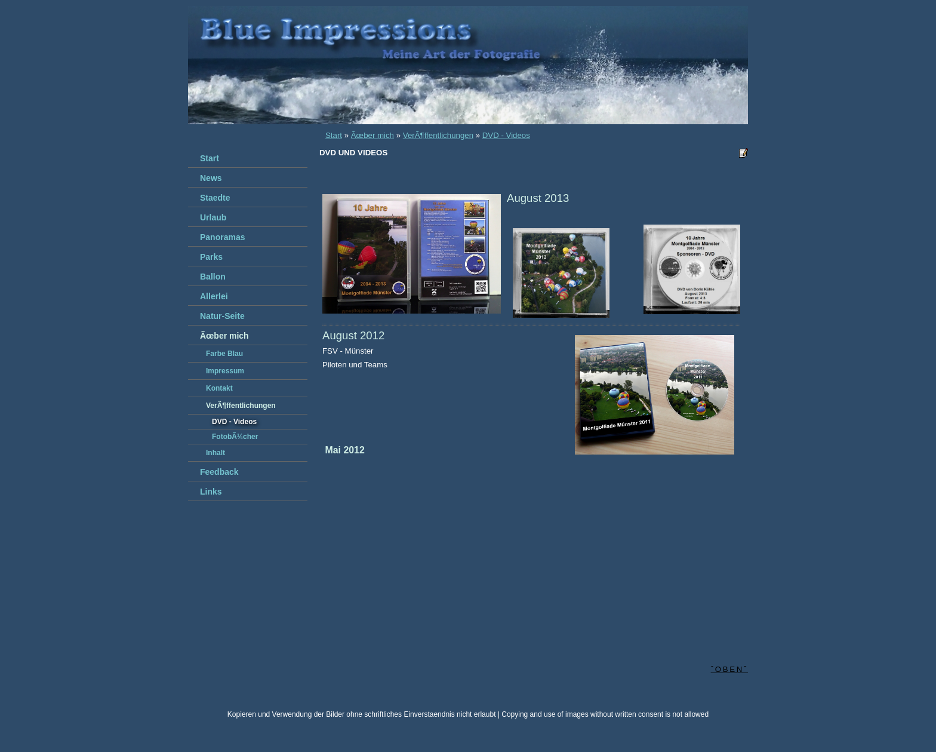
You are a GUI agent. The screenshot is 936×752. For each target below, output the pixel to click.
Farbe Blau (224, 353)
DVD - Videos (506, 135)
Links (211, 491)
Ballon (213, 276)
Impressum (225, 371)
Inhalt (215, 453)
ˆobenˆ (729, 669)
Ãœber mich (372, 135)
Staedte (215, 197)
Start (333, 135)
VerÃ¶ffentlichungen (438, 135)
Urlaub (213, 217)
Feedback (219, 472)
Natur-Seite (222, 316)
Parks (211, 257)
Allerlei (214, 296)
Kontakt (219, 388)
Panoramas (222, 237)
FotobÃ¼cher (235, 436)
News (211, 178)
